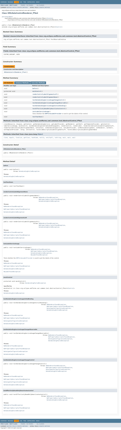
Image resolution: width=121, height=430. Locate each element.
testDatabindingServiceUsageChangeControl (48, 100)
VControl (49, 18)
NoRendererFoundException (48, 197)
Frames (23, 5)
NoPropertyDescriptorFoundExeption (52, 199)
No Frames (29, 5)
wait (64, 137)
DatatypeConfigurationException (59, 308)
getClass (27, 137)
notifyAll (49, 137)
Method (25, 7)
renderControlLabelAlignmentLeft (45, 94)
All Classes (40, 5)
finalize (19, 137)
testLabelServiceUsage (41, 111)
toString (58, 137)
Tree (24, 2)
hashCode (35, 137)
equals (11, 137)
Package (10, 2)
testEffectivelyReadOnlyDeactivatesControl (49, 108)
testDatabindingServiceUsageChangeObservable (50, 103)
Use (21, 2)
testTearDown (37, 116)
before (35, 88)
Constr (19, 7)
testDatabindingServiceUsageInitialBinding (49, 105)
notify (42, 137)
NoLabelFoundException (39, 255)
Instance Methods (22, 83)
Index (38, 2)
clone (6, 137)
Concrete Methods (38, 83)
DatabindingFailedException (29, 171)
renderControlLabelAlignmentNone (45, 97)
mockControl (37, 91)
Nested (9, 7)
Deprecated (31, 2)
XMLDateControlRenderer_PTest (15, 72)
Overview (4, 2)
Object (40, 134)
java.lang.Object (7, 16)
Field (14, 7)
